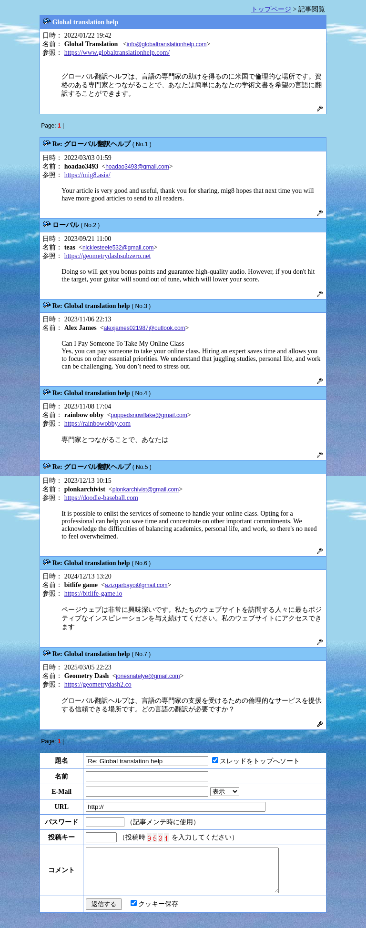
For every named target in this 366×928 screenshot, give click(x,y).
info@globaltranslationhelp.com (167, 44)
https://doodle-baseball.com (101, 497)
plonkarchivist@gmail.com (145, 489)
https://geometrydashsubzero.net (107, 255)
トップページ (271, 9)
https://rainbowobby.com (97, 423)
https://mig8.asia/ (87, 175)
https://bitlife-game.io (93, 593)
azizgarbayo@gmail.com (136, 585)
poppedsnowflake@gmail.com (149, 415)
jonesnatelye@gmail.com (148, 676)
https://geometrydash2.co (98, 684)
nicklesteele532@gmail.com (118, 247)
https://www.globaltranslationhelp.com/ (117, 52)
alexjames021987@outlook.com (144, 328)
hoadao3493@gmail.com (137, 166)
